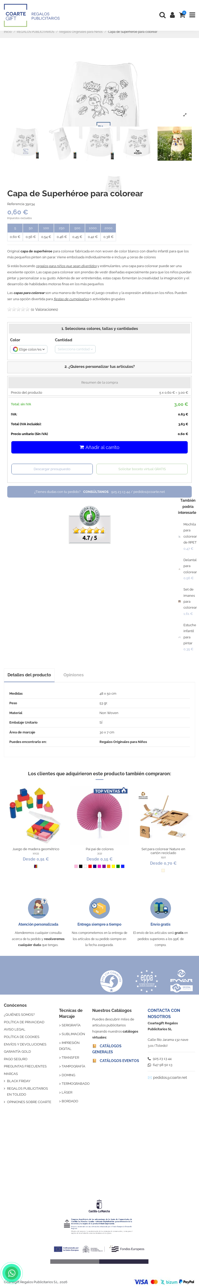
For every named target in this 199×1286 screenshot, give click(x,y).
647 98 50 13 (160, 1065)
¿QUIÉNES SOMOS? (19, 1015)
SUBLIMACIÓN (73, 1034)
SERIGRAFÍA (71, 1025)
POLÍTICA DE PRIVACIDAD (24, 1022)
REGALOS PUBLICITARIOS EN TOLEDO (27, 1091)
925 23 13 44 (160, 1058)
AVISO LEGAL (14, 1029)
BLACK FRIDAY (18, 1081)
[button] (99, 367)
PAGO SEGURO (15, 1059)
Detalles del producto (29, 674)
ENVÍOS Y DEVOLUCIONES (25, 1044)
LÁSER (67, 1092)
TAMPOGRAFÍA (73, 1066)
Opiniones (73, 674)
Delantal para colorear (190, 566)
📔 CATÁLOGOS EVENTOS (115, 1061)
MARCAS (11, 1074)
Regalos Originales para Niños (123, 742)
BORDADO (70, 1101)
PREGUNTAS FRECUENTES (25, 1066)
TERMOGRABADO (76, 1084)
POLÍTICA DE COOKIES (21, 1037)
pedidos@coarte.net (170, 1077)
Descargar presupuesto (52, 469)
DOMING (68, 1075)
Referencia (15, 204)
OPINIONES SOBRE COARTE (29, 1102)
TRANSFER (70, 1057)
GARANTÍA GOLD (17, 1051)
